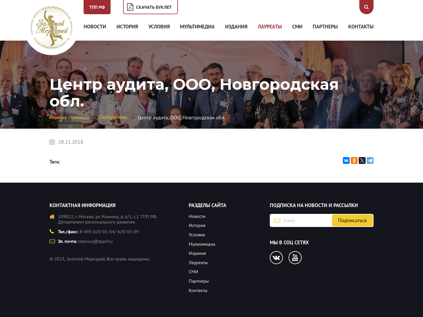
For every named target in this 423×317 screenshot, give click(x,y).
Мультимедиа (197, 26)
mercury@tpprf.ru (95, 241)
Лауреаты (270, 26)
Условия (159, 26)
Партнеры (325, 26)
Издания (236, 26)
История (127, 26)
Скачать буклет (154, 7)
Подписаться (352, 220)
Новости (95, 26)
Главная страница (69, 117)
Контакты (361, 26)
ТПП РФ (97, 7)
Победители (113, 117)
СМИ (297, 26)
